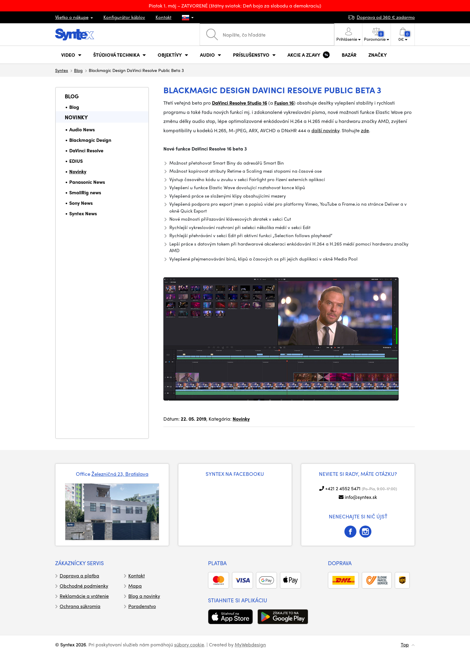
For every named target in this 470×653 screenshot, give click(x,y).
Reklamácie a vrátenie (84, 595)
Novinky (76, 117)
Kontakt (163, 17)
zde (365, 130)
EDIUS (76, 160)
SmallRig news (85, 192)
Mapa (135, 585)
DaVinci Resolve (86, 150)
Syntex (61, 70)
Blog (78, 70)
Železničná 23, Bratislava (119, 473)
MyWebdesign (250, 644)
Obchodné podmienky (84, 585)
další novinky (325, 130)
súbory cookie (189, 644)
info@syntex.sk (361, 496)
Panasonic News (87, 181)
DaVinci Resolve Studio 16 (239, 102)
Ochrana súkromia (80, 606)
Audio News (82, 129)
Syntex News (83, 213)
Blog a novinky (144, 595)
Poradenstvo (142, 606)
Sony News (81, 202)
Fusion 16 (284, 102)
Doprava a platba (79, 575)
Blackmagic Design (90, 139)
